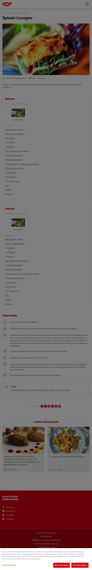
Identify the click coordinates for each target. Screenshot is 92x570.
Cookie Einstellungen (9, 565)
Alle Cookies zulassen (62, 565)
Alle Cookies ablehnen (80, 565)
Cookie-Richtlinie (28, 554)
